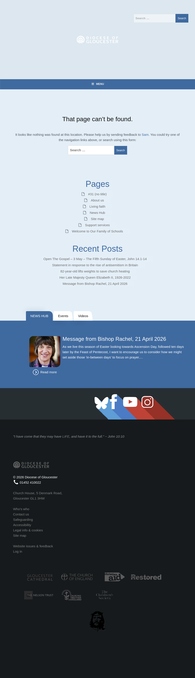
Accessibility (22, 525)
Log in (17, 551)
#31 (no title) (97, 194)
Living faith (97, 206)
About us (97, 200)
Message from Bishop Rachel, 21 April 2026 (95, 283)
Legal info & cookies (28, 530)
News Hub (97, 213)
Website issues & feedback (33, 546)
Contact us (21, 514)
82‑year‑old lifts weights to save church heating (95, 271)
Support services (97, 225)
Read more (48, 372)
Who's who (21, 509)
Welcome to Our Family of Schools (97, 231)
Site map (97, 219)
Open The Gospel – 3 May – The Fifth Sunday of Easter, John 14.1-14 (95, 259)
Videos (83, 316)
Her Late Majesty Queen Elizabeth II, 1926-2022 (95, 277)
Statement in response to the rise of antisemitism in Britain (95, 265)
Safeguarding (23, 519)
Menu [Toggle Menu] (97, 84)
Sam (145, 134)
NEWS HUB (39, 316)
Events (63, 316)
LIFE (65, 436)
